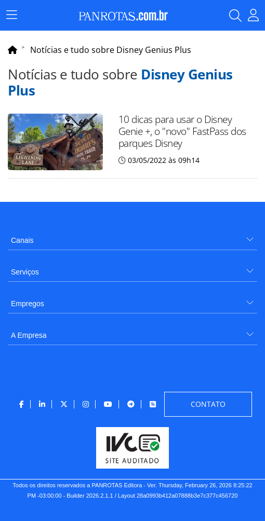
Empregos (27, 303)
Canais (22, 240)
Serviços (25, 272)
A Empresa (28, 335)
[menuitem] (132, 236)
